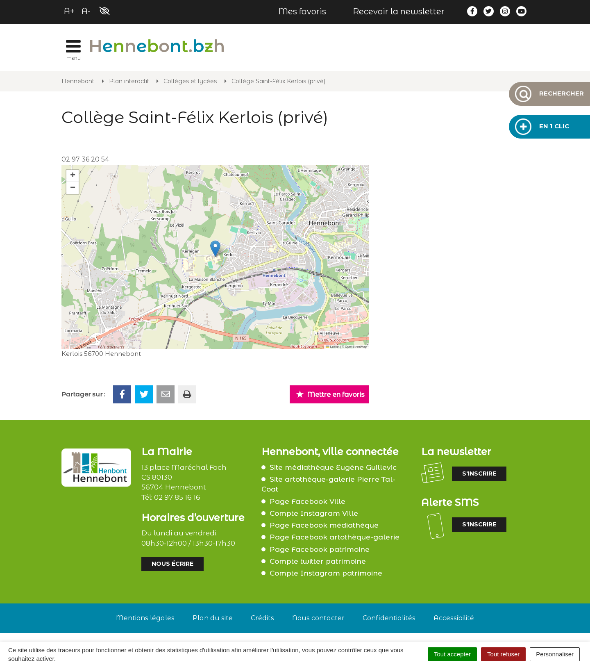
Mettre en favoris (330, 394)
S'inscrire (479, 473)
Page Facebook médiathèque (324, 525)
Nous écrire (172, 563)
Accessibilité (453, 618)
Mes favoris (302, 11)
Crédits (262, 618)
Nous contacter (318, 618)
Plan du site (213, 618)
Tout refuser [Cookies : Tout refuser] (503, 654)
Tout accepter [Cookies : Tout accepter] (452, 654)
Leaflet (332, 346)
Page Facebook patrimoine (320, 549)
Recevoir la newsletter (399, 11)
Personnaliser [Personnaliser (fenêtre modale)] (555, 654)
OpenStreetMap (356, 346)
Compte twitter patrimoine (318, 561)
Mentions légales (145, 618)
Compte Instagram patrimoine (326, 573)
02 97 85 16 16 (177, 497)
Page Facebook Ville (307, 501)
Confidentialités (389, 618)
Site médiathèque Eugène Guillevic (333, 467)
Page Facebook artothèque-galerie (334, 537)
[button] (215, 248)
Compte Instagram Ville (314, 513)
